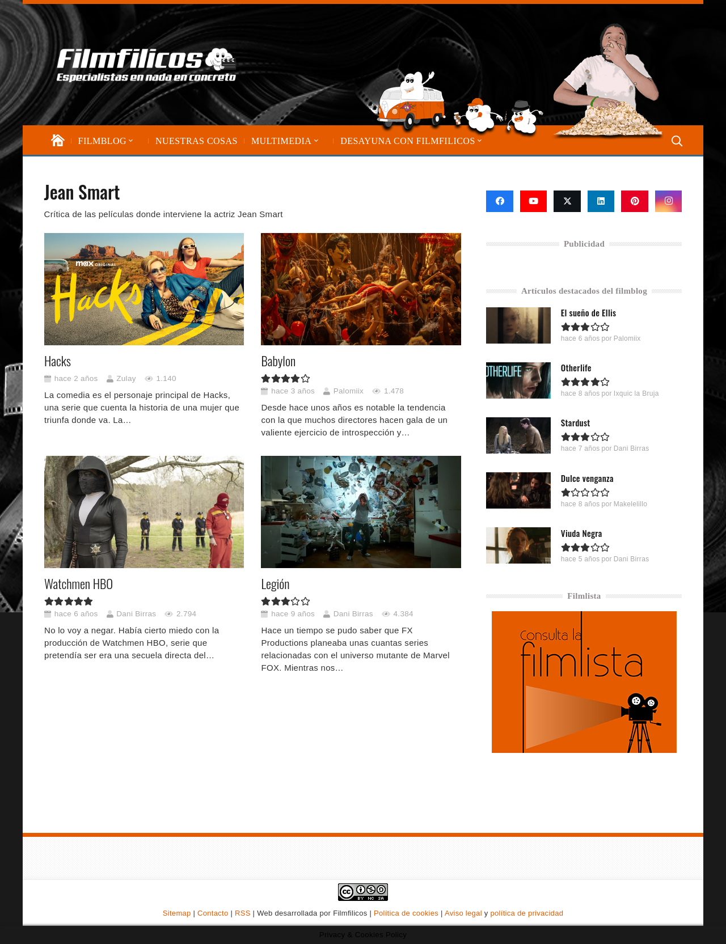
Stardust (575, 422)
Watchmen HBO (78, 583)
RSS (243, 913)
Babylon (278, 360)
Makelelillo (630, 503)
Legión (275, 583)
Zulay (126, 378)
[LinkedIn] (601, 201)
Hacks (57, 360)
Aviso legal (463, 913)
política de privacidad (526, 913)
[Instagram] (668, 201)
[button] (129, 140)
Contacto (212, 913)
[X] (567, 201)
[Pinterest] (634, 201)
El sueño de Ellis (588, 312)
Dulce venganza (587, 477)
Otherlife (576, 367)
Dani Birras (136, 613)
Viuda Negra (581, 532)
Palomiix (348, 391)
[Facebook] (499, 201)
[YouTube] (533, 201)
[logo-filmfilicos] (147, 64)
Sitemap (177, 913)
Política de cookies (406, 913)
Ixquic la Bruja (636, 393)
